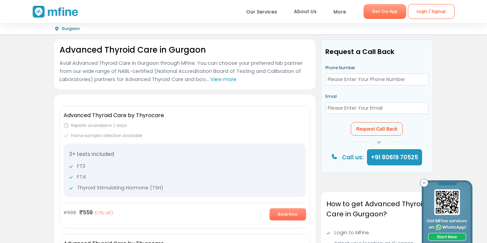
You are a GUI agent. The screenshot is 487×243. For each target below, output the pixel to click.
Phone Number (340, 68)
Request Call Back (376, 129)
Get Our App (385, 11)
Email (331, 96)
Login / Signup (431, 11)
